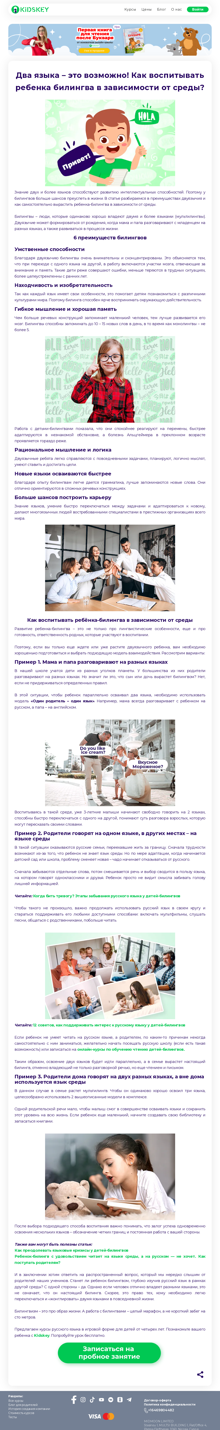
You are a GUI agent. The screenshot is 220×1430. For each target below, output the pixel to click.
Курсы (130, 9)
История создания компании (29, 1409)
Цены (146, 9)
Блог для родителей (23, 1405)
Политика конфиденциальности (169, 1405)
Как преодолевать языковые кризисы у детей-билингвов (72, 1250)
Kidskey (42, 1335)
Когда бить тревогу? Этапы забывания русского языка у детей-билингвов (106, 896)
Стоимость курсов (21, 1413)
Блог (161, 9)
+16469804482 (161, 1410)
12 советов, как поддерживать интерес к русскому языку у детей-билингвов (109, 1025)
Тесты (12, 1417)
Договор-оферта (157, 1400)
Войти (197, 10)
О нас (176, 9)
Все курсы (15, 1401)
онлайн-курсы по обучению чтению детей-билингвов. (130, 1049)
